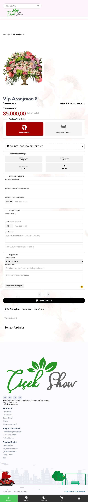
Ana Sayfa (6, 34)
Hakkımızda (7, 412)
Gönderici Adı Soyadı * (12, 179)
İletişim (5, 421)
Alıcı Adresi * (9, 232)
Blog (4, 458)
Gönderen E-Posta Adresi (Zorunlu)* (17, 188)
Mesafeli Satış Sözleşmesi (12, 432)
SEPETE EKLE (44, 300)
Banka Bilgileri (8, 418)
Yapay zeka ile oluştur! (14, 286)
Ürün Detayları (12, 309)
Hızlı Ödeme (7, 415)
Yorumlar (27, 309)
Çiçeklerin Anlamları (10, 452)
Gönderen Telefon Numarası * (15, 197)
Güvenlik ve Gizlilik (9, 435)
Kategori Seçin (10, 257)
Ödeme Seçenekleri (10, 424)
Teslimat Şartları (8, 438)
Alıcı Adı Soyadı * (10, 213)
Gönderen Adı (9, 264)
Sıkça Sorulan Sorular (10, 448)
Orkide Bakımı (8, 455)
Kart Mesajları (8, 445)
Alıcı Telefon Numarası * (13, 222)
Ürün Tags (39, 309)
